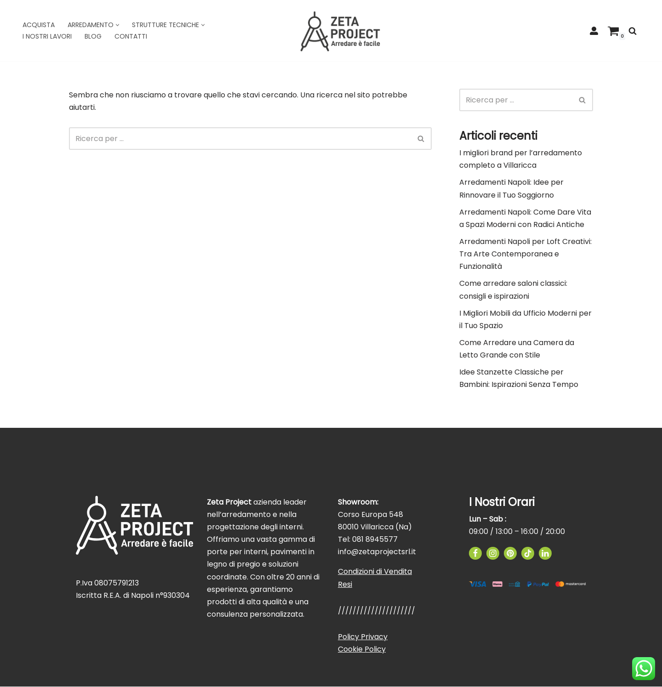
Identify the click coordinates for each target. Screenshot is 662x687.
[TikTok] (527, 553)
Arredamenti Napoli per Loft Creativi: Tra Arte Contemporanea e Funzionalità (525, 254)
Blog (93, 36)
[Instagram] (492, 553)
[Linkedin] (545, 553)
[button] (117, 25)
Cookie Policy (362, 649)
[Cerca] (632, 31)
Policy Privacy (363, 637)
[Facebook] (475, 553)
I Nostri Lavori (47, 36)
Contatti (130, 36)
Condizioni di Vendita (375, 572)
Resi (345, 584)
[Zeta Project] (340, 30)
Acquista (39, 24)
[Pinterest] (510, 553)
